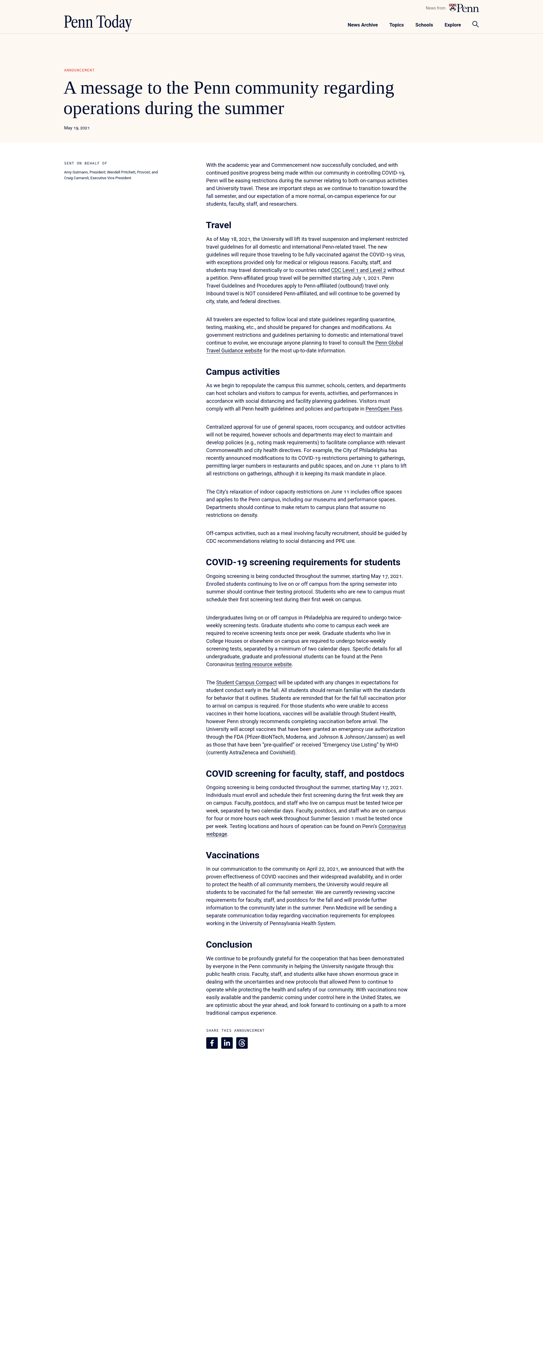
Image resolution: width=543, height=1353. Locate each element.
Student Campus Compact (246, 682)
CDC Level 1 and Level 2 (358, 270)
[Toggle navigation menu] (396, 24)
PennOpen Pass (384, 409)
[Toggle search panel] (475, 24)
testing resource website (263, 664)
